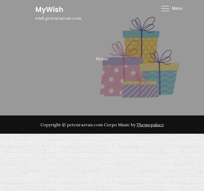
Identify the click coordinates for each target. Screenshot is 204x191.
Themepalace (150, 124)
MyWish (49, 9)
